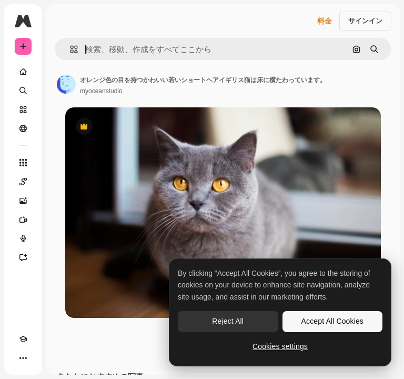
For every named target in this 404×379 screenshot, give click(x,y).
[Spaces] (23, 181)
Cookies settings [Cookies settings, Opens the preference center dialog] (280, 346)
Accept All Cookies (332, 321)
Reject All (228, 321)
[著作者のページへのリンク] (66, 84)
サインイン (365, 21)
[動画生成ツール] (23, 219)
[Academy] (23, 339)
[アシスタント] (23, 257)
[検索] (23, 90)
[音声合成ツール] (23, 238)
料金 (324, 21)
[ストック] (23, 109)
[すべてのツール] (23, 162)
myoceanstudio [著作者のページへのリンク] (101, 91)
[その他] (23, 358)
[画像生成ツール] (23, 200)
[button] (69, 49)
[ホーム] (23, 71)
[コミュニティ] (23, 128)
